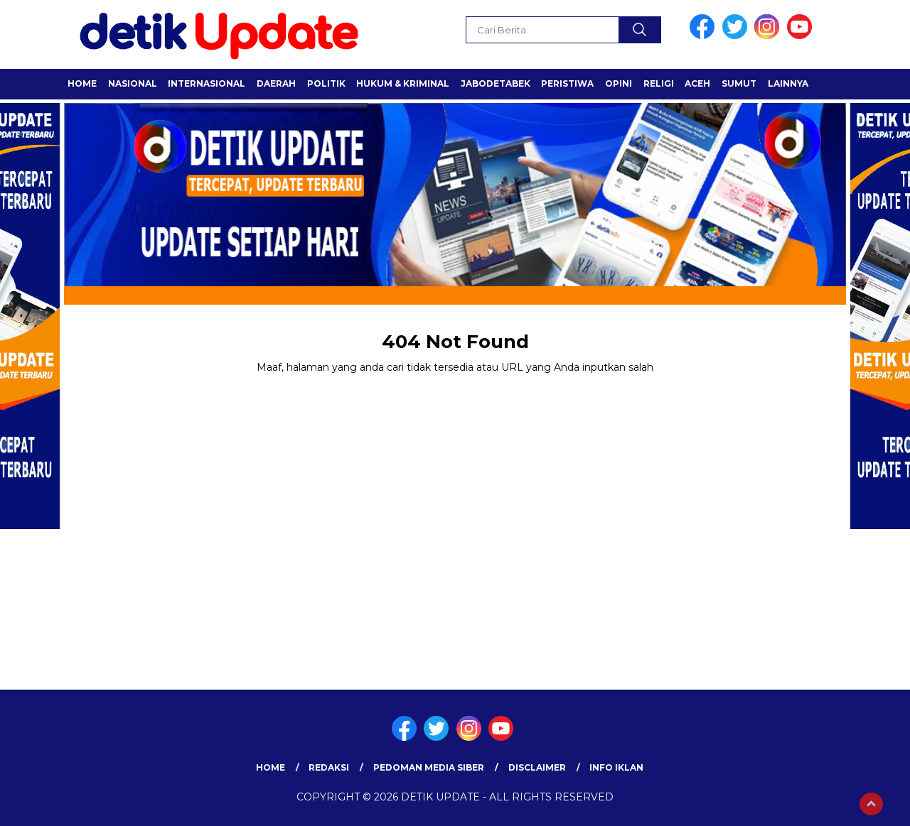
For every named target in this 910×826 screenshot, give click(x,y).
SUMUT (739, 83)
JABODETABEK (495, 83)
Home (82, 83)
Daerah (276, 83)
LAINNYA (788, 83)
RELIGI (658, 83)
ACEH (697, 83)
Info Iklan (616, 767)
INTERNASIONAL (206, 83)
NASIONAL (132, 83)
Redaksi (329, 767)
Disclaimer (537, 767)
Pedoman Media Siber (428, 767)
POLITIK (326, 83)
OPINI (618, 83)
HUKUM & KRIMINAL (402, 83)
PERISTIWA (567, 83)
